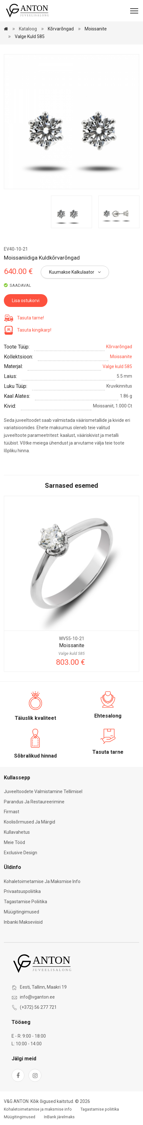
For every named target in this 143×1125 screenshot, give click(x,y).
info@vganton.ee (37, 997)
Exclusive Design (20, 852)
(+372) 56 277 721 (38, 1007)
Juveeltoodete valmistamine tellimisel (43, 791)
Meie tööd (14, 842)
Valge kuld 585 (30, 36)
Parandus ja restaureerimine (34, 801)
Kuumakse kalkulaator (75, 272)
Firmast (11, 811)
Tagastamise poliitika (25, 901)
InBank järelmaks (59, 1117)
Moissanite (96, 28)
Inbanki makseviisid (23, 922)
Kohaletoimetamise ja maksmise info (42, 881)
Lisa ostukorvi (25, 300)
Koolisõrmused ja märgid (29, 821)
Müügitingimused (21, 911)
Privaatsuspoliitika (22, 891)
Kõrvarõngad (61, 28)
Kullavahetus (17, 832)
